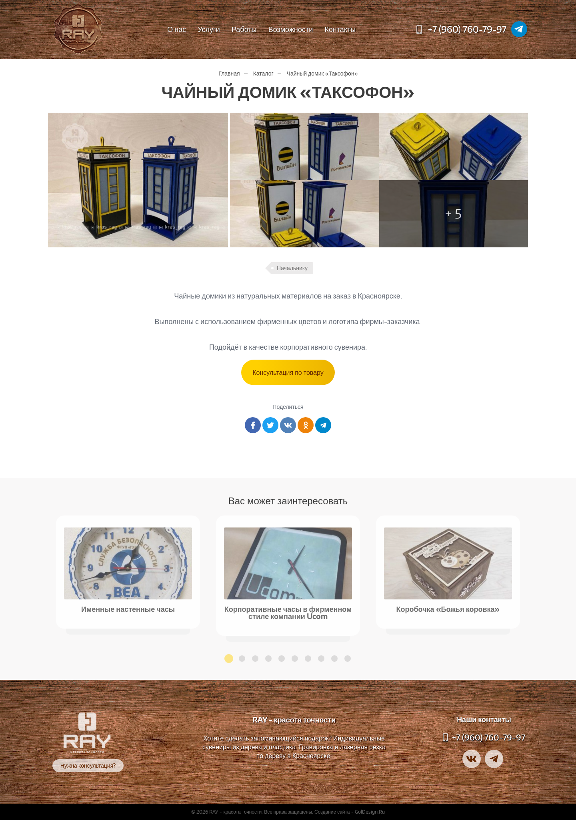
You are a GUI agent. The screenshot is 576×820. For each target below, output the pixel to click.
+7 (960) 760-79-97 (467, 29)
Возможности (290, 29)
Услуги (209, 29)
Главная (229, 73)
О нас (176, 29)
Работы (244, 29)
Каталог (263, 73)
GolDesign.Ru (370, 812)
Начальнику (292, 268)
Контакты (340, 29)
